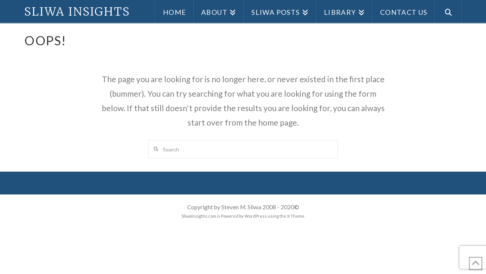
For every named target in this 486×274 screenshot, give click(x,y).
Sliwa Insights (77, 11)
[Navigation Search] (448, 11)
